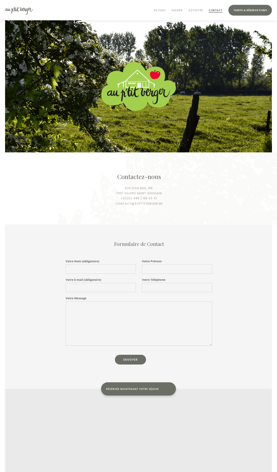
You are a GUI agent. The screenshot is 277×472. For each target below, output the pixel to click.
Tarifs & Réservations (250, 10)
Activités (196, 10)
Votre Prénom (152, 261)
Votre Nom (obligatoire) (82, 261)
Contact (215, 10)
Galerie (177, 10)
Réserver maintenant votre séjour (132, 389)
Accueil (160, 10)
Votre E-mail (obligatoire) (83, 280)
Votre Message (76, 298)
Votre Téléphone (153, 280)
